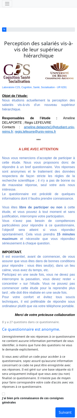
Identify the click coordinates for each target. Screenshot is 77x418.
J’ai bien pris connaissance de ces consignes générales (33, 400)
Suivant (65, 412)
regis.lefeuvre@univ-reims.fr (35, 131)
